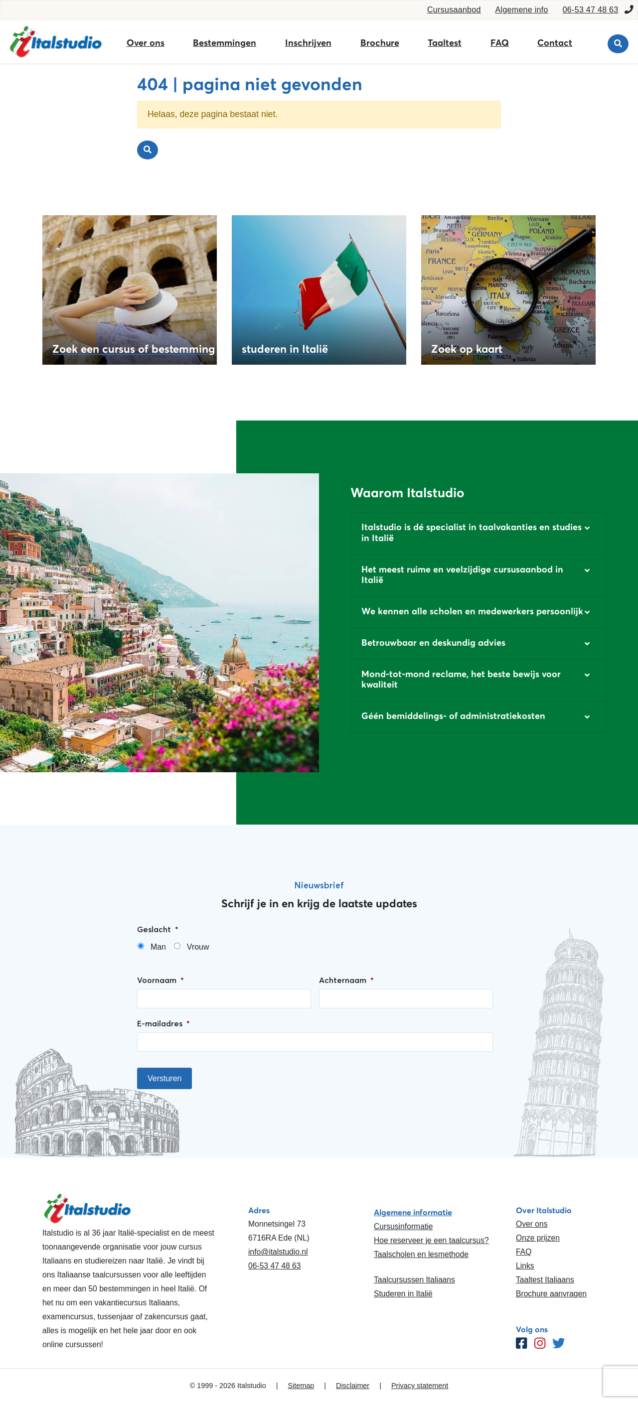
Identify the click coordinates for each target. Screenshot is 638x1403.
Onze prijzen (538, 1238)
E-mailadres (163, 1023)
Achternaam (346, 980)
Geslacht (157, 929)
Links (525, 1266)
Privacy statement (419, 1386)
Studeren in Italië (403, 1293)
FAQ (499, 42)
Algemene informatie (413, 1212)
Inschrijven (308, 42)
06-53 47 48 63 (591, 9)
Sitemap (301, 1386)
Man (158, 947)
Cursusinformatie (403, 1226)
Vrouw (198, 947)
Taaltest (445, 42)
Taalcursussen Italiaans (414, 1279)
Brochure (379, 42)
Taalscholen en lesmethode (421, 1254)
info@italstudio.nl (278, 1252)
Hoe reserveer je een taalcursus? (431, 1240)
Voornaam (160, 980)
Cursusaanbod (454, 9)
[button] (478, 533)
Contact (554, 42)
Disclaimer (352, 1386)
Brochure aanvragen (551, 1293)
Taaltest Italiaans (545, 1279)
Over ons (145, 42)
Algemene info (521, 9)
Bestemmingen (224, 42)
